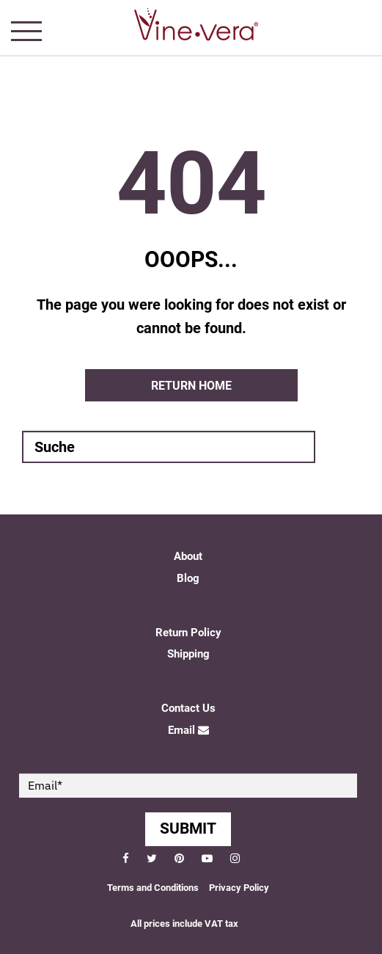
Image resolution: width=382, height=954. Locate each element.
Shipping (188, 653)
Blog (188, 578)
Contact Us (188, 708)
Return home (191, 386)
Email (188, 730)
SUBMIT (188, 828)
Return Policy (188, 632)
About (188, 556)
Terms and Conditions (153, 887)
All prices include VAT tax (184, 923)
